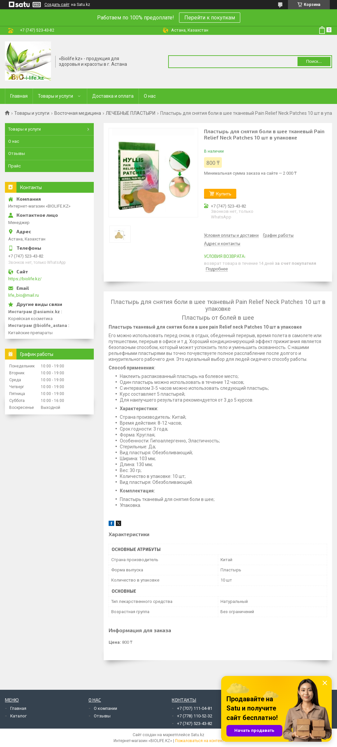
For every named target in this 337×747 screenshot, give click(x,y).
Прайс (14, 165)
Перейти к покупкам (209, 17)
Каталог (18, 715)
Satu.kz (197, 735)
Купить (223, 193)
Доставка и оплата (113, 96)
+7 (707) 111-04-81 (194, 708)
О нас (150, 96)
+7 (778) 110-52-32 (194, 715)
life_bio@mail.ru (23, 295)
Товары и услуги (55, 96)
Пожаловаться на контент (199, 740)
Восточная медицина (77, 113)
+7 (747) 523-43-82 (194, 723)
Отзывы (16, 153)
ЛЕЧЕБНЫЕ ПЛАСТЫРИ (130, 113)
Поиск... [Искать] (314, 61)
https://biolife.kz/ (24, 278)
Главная (19, 96)
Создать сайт (56, 4)
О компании (105, 708)
